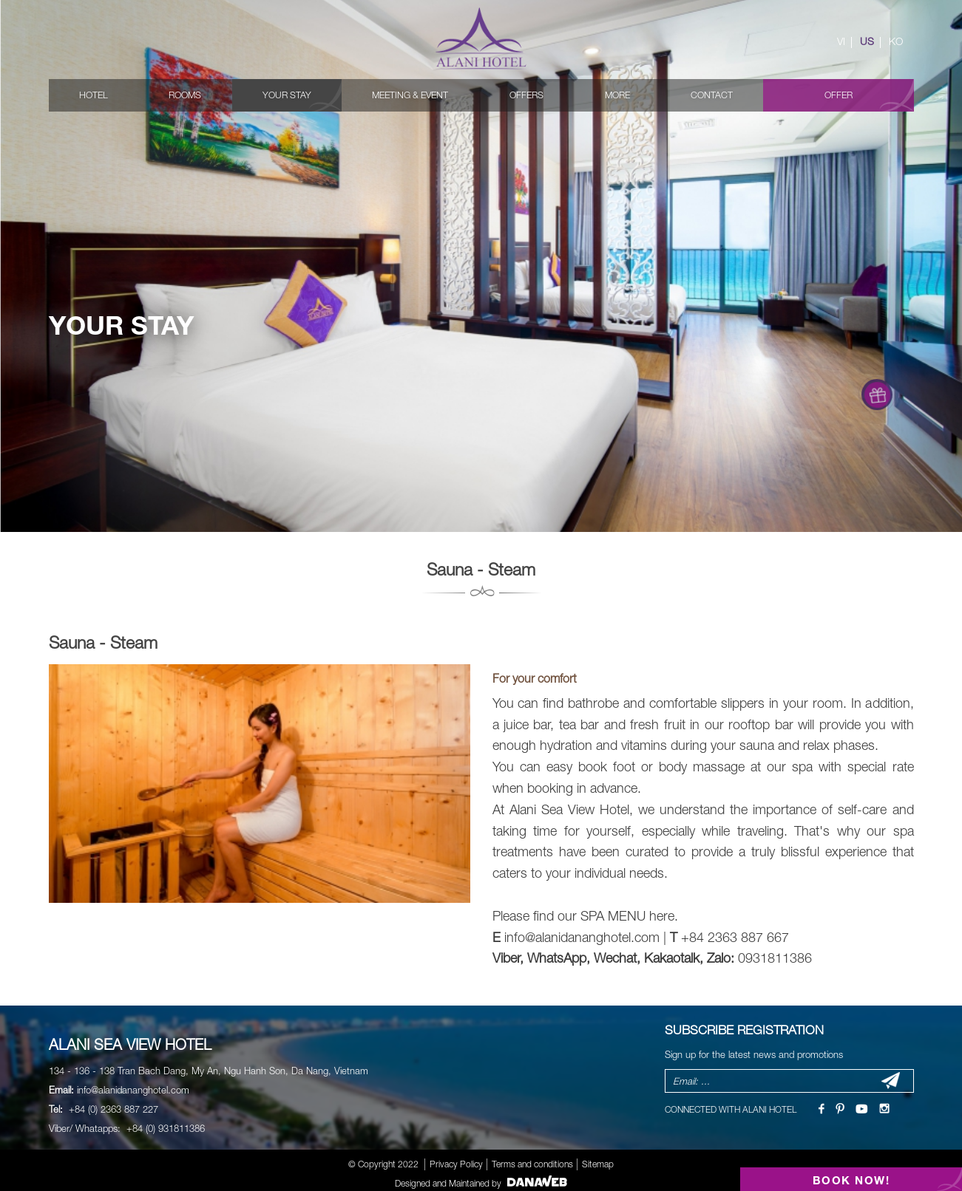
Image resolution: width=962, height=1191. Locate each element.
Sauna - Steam (103, 642)
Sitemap (598, 1164)
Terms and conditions (532, 1164)
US (867, 41)
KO (896, 41)
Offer (838, 94)
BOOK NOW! (851, 1180)
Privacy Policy (456, 1164)
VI (841, 41)
